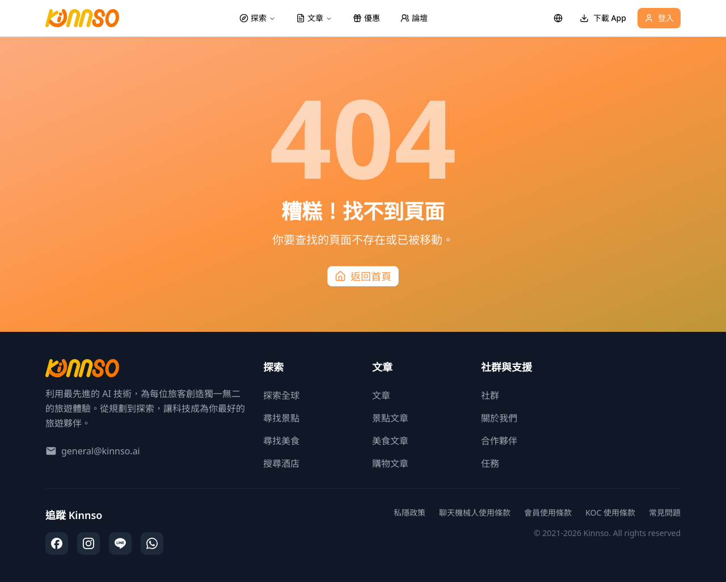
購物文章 (390, 463)
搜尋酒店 (281, 463)
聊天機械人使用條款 (474, 512)
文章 (381, 395)
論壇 (414, 17)
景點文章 (390, 418)
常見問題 (665, 512)
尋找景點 (281, 418)
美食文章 (390, 441)
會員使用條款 (548, 512)
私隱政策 (409, 512)
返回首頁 (363, 276)
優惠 (366, 17)
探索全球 (281, 395)
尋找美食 (281, 441)
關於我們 (499, 418)
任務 (490, 463)
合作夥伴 (499, 441)
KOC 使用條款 (610, 512)
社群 (490, 395)
